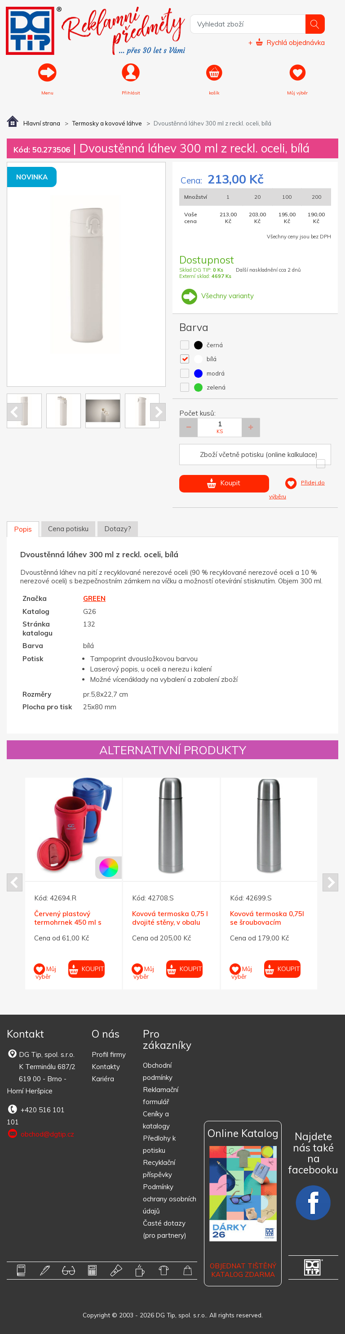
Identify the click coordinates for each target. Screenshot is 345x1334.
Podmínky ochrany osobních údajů (169, 1198)
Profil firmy (109, 1054)
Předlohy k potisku (159, 1144)
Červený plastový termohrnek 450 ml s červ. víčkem (68, 922)
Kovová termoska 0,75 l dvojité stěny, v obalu (170, 918)
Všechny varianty (216, 295)
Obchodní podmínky (157, 1071)
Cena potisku (68, 528)
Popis (23, 529)
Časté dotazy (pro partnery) (164, 1229)
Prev (14, 412)
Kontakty (106, 1066)
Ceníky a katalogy (156, 1120)
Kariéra (103, 1078)
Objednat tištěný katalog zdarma (243, 1270)
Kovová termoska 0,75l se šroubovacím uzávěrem (267, 922)
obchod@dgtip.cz (40, 1134)
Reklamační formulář (160, 1095)
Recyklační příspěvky (159, 1168)
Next (158, 412)
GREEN (94, 598)
